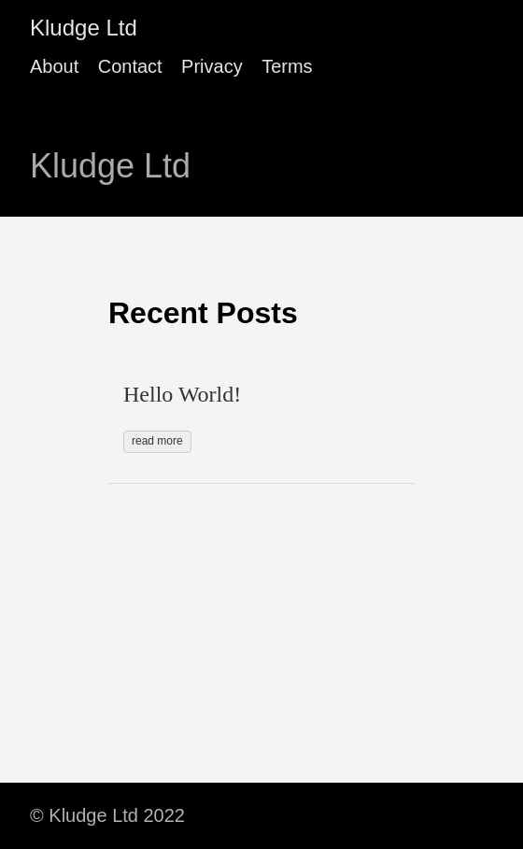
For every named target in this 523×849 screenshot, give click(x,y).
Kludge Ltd (83, 27)
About (54, 66)
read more (157, 440)
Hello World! (182, 394)
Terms (287, 66)
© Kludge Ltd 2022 (107, 815)
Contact (130, 66)
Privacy (212, 66)
